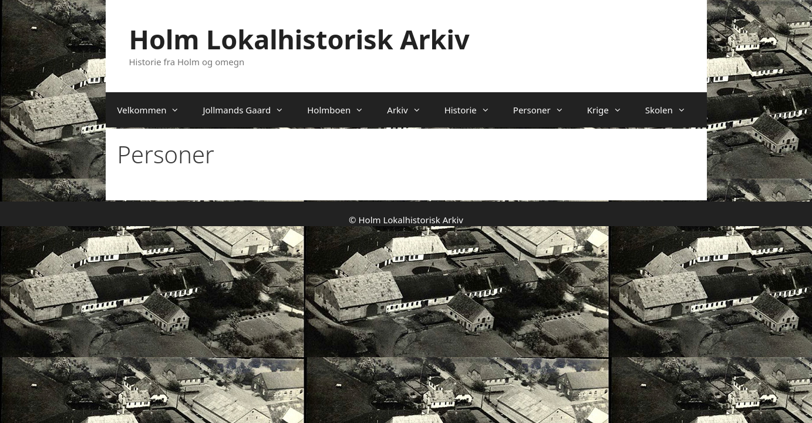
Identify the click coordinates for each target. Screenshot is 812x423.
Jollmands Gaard (249, 109)
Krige (610, 109)
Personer (544, 109)
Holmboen (341, 109)
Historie (472, 109)
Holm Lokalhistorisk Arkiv (299, 39)
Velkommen (154, 109)
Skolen (671, 109)
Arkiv (409, 109)
